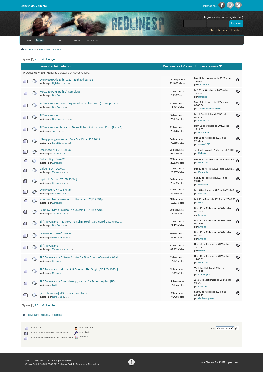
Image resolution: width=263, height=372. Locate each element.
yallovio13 (203, 120)
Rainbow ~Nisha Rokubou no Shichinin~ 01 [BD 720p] (71, 209)
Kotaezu (202, 286)
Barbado (202, 96)
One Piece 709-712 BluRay (55, 189)
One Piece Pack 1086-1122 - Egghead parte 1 (66, 79)
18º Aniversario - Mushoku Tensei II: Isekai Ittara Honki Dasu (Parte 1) (81, 221)
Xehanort (57, 153)
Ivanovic (202, 193)
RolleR (201, 250)
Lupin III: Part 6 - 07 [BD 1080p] (58, 179)
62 (42, 59)
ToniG (55, 131)
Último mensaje (208, 66)
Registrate (237, 30)
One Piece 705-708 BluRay (55, 233)
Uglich (55, 83)
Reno (54, 296)
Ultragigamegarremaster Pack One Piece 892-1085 (70, 139)
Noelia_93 (203, 84)
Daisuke (202, 153)
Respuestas (171, 66)
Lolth (54, 285)
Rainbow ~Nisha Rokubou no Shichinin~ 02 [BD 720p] (71, 199)
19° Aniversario (49, 115)
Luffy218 (56, 142)
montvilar (203, 184)
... (40, 59)
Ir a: (213, 328)
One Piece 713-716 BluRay (55, 150)
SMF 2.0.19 (31, 360)
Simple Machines (63, 360)
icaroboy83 (204, 274)
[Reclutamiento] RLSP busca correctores (63, 293)
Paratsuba (203, 162)
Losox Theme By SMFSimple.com (218, 362)
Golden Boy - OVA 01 (52, 168)
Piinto (201, 202)
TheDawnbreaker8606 (209, 108)
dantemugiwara (206, 298)
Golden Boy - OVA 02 (52, 159)
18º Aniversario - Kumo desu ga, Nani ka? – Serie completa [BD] (78, 281)
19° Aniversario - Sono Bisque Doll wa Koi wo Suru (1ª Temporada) (79, 103)
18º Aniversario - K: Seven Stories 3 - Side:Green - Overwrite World (79, 257)
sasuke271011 (205, 144)
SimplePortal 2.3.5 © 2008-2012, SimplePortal (49, 364)
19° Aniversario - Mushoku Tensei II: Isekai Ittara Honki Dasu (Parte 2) (81, 127)
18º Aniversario (49, 245)
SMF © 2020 (46, 360)
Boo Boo (56, 95)
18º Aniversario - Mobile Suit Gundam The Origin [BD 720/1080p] (79, 269)
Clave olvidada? (219, 30)
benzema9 (203, 132)
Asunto (46, 66)
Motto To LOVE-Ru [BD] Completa (60, 91)
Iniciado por (63, 66)
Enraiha (202, 214)
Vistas (187, 66)
